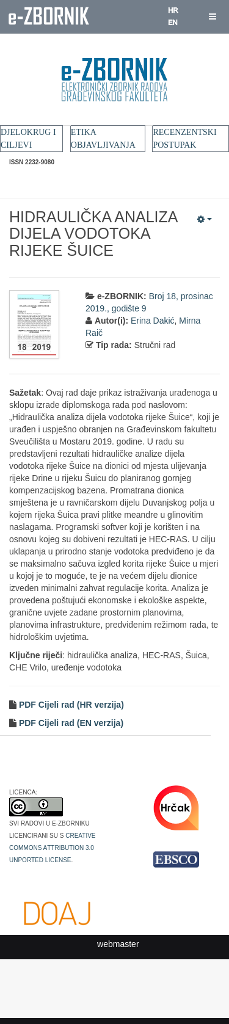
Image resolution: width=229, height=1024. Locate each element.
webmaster (118, 944)
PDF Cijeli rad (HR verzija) (70, 705)
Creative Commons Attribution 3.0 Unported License (52, 847)
